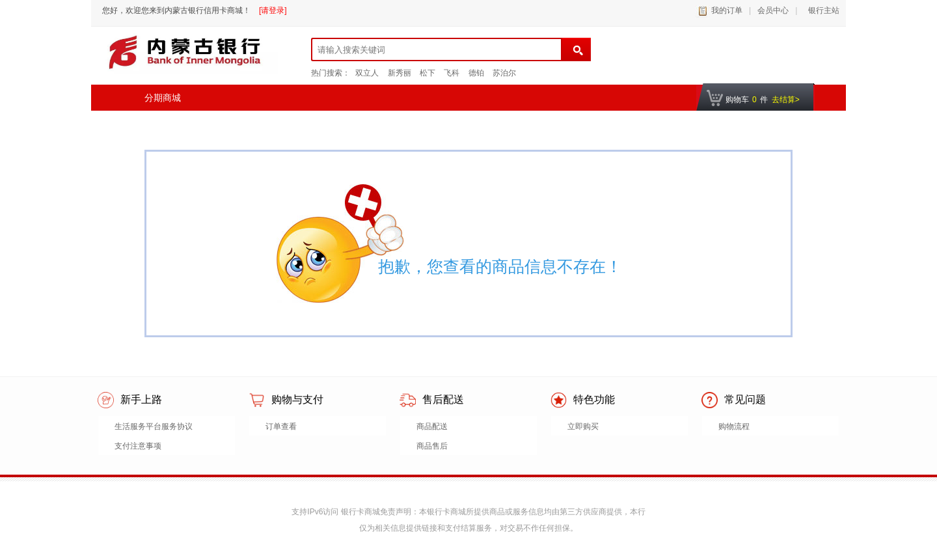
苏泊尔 (504, 72)
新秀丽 (399, 72)
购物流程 (734, 426)
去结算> (786, 99)
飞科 (451, 72)
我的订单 (726, 10)
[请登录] (273, 10)
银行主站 (821, 10)
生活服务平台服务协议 (154, 426)
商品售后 (432, 446)
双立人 (367, 72)
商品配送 (432, 426)
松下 (427, 72)
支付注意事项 (138, 446)
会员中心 (773, 10)
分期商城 (162, 97)
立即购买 (583, 426)
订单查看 (281, 426)
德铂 (476, 72)
